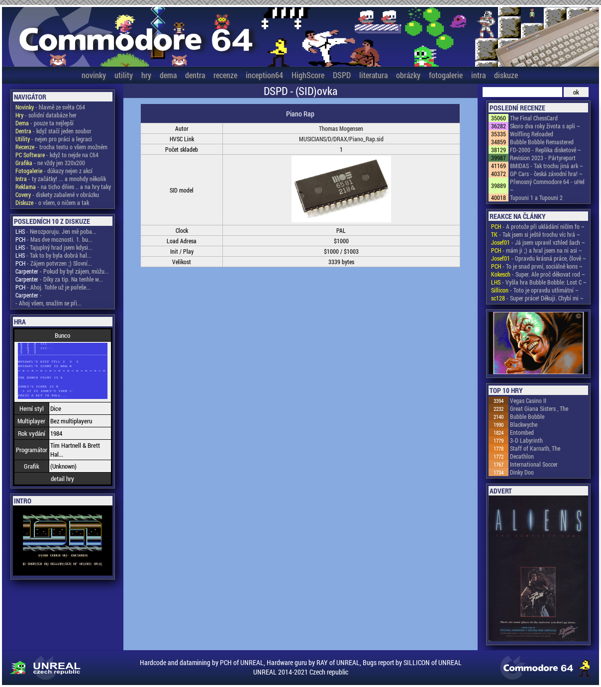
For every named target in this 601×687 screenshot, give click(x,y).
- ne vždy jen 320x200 (50, 163)
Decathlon (522, 456)
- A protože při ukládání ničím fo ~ (538, 226)
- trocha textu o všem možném (61, 147)
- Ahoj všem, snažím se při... (48, 303)
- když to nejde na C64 (57, 155)
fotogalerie (446, 75)
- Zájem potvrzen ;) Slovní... (53, 263)
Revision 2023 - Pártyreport (543, 158)
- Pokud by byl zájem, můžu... (62, 271)
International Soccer (534, 464)
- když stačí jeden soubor (53, 131)
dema (168, 75)
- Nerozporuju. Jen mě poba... (56, 231)
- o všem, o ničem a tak (52, 202)
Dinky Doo (522, 472)
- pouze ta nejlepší (44, 123)
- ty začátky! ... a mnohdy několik (60, 179)
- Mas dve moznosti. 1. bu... (54, 239)
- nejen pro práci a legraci (53, 139)
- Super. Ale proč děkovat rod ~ (538, 274)
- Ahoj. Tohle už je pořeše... (53, 287)
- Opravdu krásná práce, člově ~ (538, 258)
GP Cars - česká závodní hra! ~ (546, 174)
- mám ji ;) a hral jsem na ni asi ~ (536, 250)
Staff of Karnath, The (535, 448)
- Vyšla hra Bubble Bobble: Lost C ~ (539, 282)
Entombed (522, 432)
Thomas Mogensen (341, 128)
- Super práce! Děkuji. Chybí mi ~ (537, 298)
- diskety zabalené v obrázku (57, 194)
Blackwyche (523, 424)
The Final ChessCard (534, 118)
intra (478, 75)
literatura (373, 75)
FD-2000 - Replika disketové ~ (545, 150)
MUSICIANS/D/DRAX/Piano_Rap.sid (341, 139)
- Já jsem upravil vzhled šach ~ (538, 242)
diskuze (506, 75)
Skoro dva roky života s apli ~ (545, 126)
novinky (94, 75)
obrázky (408, 75)
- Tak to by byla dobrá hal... (53, 255)
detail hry (62, 478)
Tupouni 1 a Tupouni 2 (536, 197)
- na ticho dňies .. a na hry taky (63, 187)
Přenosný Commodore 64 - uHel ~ (547, 186)
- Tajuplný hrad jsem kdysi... (54, 247)
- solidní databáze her (46, 115)
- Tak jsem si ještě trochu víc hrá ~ (535, 234)
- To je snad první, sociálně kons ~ (537, 266)
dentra (195, 75)
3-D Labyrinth (526, 440)
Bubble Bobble (527, 416)
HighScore (308, 75)
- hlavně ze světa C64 (50, 107)
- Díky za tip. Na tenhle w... (59, 279)
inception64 (264, 75)
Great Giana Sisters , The (539, 408)
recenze (225, 75)
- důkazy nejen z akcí (54, 171)
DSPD (342, 75)
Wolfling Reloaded (531, 134)
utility (123, 75)
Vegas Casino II (528, 400)
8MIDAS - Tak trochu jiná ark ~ (546, 166)
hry (146, 75)
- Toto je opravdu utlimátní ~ (535, 290)
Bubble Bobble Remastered (542, 142)
